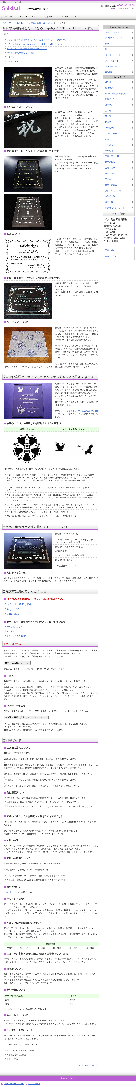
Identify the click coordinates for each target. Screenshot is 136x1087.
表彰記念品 (110, 196)
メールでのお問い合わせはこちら (124, 8)
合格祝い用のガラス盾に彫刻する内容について (27, 48)
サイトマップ (34, 1083)
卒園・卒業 (110, 173)
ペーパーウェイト (113, 55)
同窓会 (108, 179)
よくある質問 (48, 16)
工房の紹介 (110, 250)
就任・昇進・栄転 (113, 190)
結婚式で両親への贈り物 (115, 93)
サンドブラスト (81, 127)
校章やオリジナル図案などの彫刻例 (82, 411)
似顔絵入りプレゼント (114, 208)
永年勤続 (109, 150)
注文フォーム (12, 57)
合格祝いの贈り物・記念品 (40, 23)
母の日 (108, 116)
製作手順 (10, 631)
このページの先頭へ (89, 1065)
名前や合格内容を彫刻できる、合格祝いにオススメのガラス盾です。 (37, 40)
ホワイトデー (111, 133)
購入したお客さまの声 (16, 636)
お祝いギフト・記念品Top (12, 23)
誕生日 (108, 82)
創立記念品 (110, 162)
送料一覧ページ (10, 892)
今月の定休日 (111, 256)
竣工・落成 (110, 202)
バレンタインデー (113, 139)
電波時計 (109, 72)
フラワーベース (112, 66)
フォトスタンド (112, 61)
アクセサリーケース (114, 38)
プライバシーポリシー (14, 1083)
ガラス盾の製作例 (14, 627)
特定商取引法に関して (70, 16)
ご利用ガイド (12, 61)
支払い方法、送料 (27, 16)
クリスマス (110, 128)
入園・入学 (110, 168)
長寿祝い (109, 122)
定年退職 (109, 145)
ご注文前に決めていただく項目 (20, 53)
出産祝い (109, 105)
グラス (108, 43)
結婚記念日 (110, 99)
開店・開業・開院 (113, 156)
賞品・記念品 (111, 185)
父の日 (108, 111)
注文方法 (9, 16)
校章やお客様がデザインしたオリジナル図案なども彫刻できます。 (36, 44)
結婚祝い (109, 88)
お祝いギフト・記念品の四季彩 (29, 8)
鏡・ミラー (110, 49)
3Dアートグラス (112, 32)
